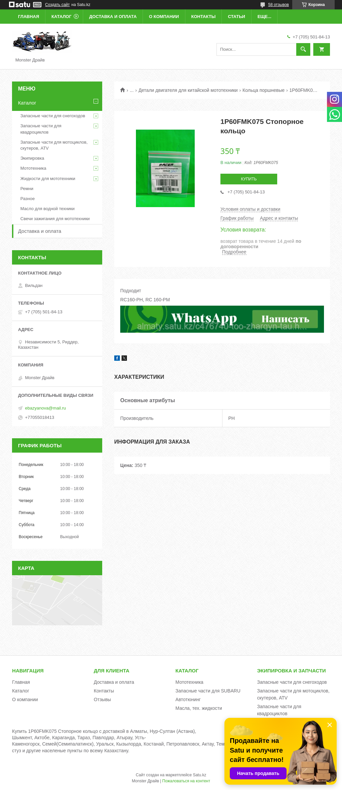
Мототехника (33, 168)
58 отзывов (278, 4)
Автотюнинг (188, 699)
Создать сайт (57, 4)
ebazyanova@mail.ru (45, 408)
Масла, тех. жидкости (198, 708)
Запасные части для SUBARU (207, 690)
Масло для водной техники (47, 208)
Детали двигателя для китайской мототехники (188, 90)
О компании (164, 16)
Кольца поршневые (263, 90)
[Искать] (303, 49)
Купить (248, 179)
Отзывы (102, 699)
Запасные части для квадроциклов (40, 128)
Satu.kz (199, 775)
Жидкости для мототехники (47, 178)
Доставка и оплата (113, 16)
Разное (27, 198)
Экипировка (32, 158)
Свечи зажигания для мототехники (55, 218)
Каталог (61, 16)
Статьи (236, 16)
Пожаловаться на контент (186, 781)
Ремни (26, 188)
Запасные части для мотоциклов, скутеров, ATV (54, 145)
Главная (28, 16)
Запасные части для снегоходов (52, 115)
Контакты (203, 16)
